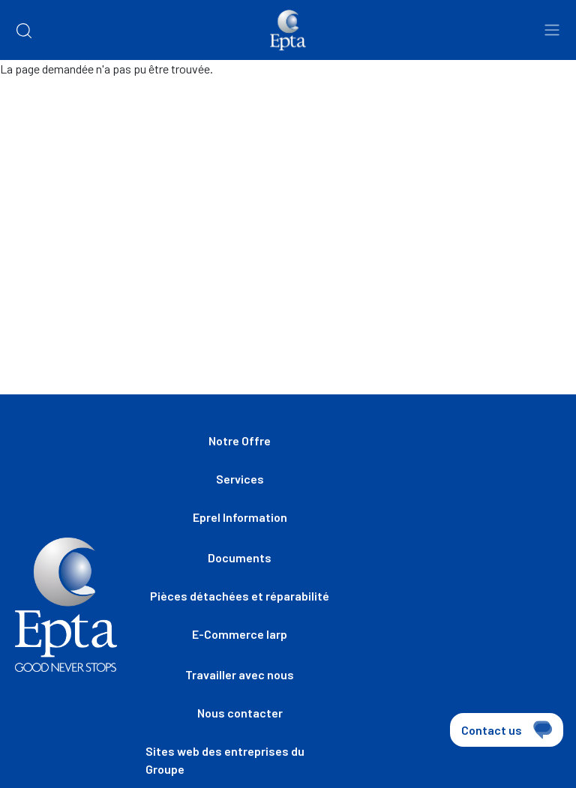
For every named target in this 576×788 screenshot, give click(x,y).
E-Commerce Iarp (239, 634)
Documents (240, 557)
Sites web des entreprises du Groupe (225, 760)
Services (240, 479)
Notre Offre (239, 440)
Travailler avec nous (239, 674)
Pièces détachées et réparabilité (239, 596)
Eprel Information (240, 517)
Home (28, 105)
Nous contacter (240, 713)
